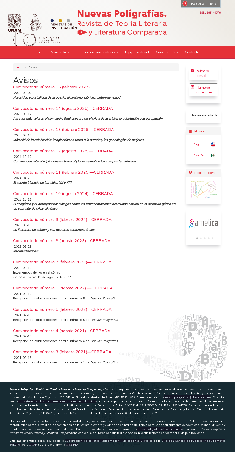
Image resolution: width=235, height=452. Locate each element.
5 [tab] (212, 238)
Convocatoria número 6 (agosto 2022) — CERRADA (63, 288)
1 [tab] (197, 238)
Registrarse (197, 3)
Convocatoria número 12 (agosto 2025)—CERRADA (63, 150)
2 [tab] (201, 238)
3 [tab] (205, 238)
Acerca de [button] (59, 52)
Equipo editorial (137, 52)
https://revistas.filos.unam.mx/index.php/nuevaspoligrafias (57, 401)
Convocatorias (167, 52)
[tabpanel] (203, 223)
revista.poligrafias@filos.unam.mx (187, 397)
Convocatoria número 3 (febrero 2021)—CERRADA (62, 351)
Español (199, 155)
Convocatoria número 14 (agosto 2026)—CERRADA (63, 108)
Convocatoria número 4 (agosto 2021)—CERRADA (61, 330)
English (198, 144)
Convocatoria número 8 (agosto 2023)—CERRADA (61, 240)
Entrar (214, 3)
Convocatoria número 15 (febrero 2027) (51, 87)
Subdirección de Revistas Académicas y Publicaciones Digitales (109, 440)
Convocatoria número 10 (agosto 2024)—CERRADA (63, 193)
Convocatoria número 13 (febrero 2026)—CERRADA (63, 129)
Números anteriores (204, 89)
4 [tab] (209, 238)
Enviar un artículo (205, 115)
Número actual (202, 73)
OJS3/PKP (72, 444)
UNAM (33, 444)
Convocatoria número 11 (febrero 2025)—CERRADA (63, 172)
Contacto (192, 52)
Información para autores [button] (97, 52)
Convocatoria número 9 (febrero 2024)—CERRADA (62, 219)
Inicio (40, 52)
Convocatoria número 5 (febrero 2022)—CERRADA (62, 309)
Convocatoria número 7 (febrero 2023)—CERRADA (62, 262)
